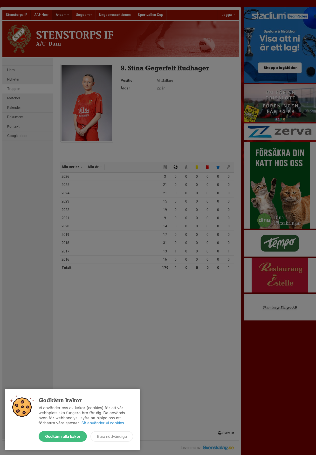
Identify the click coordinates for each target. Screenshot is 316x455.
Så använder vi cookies (102, 423)
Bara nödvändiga (112, 436)
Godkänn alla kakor (62, 436)
